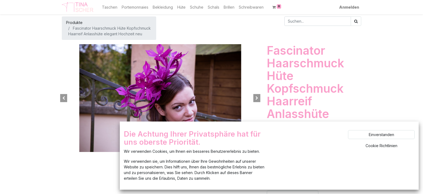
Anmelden (349, 7)
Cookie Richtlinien (381, 145)
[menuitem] (110, 7)
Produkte (74, 22)
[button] (64, 98)
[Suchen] (356, 21)
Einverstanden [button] (381, 134)
